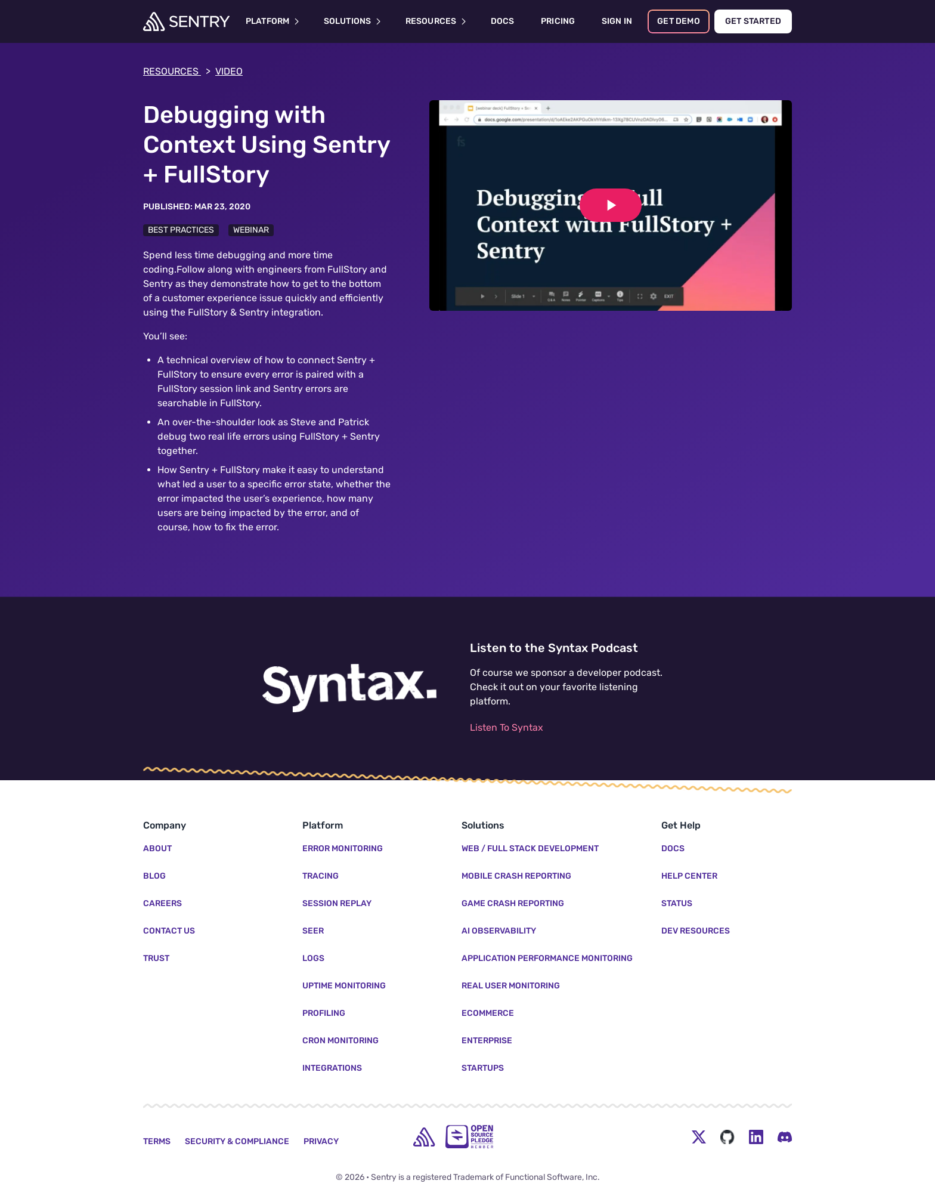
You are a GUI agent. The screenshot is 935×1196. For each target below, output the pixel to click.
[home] (424, 1136)
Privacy (321, 1141)
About (157, 848)
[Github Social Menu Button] (727, 1137)
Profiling (323, 1013)
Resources (176, 71)
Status (676, 903)
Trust (156, 958)
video (229, 71)
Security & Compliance (237, 1141)
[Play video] (611, 205)
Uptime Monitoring (344, 986)
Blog (154, 876)
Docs (673, 848)
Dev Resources (695, 931)
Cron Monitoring (340, 1041)
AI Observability (499, 931)
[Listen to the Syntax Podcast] (349, 688)
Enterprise (487, 1041)
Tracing (320, 876)
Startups (483, 1068)
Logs (313, 958)
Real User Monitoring (511, 986)
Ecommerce (488, 1013)
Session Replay (336, 903)
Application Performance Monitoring (547, 958)
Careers (162, 903)
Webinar (251, 230)
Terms (157, 1141)
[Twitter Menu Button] (699, 1137)
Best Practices (181, 230)
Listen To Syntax (506, 727)
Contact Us (169, 931)
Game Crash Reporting (513, 903)
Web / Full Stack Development (530, 848)
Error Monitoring (342, 848)
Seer (313, 931)
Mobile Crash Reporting (516, 876)
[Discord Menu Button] (785, 1137)
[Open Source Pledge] (469, 1136)
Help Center (689, 876)
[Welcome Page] (186, 21)
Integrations (332, 1068)
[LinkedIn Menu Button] (756, 1137)
